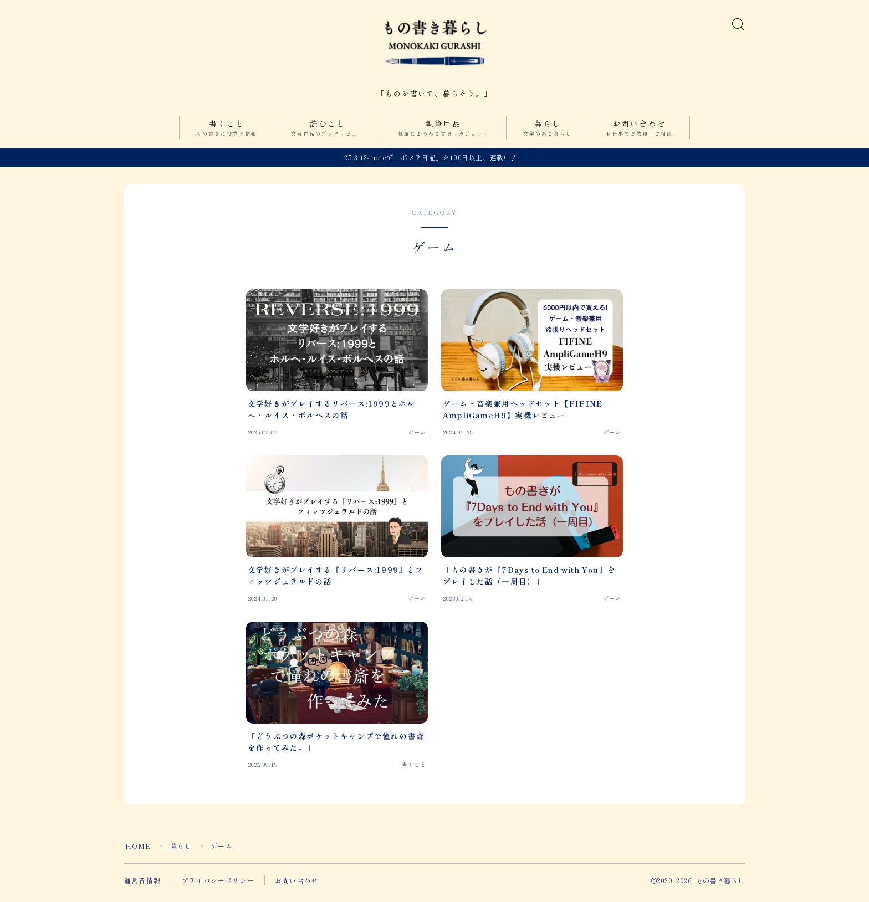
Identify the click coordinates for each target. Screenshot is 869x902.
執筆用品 (443, 134)
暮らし (547, 134)
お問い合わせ (639, 134)
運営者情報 (142, 885)
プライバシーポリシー (217, 885)
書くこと (226, 134)
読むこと (327, 134)
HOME (138, 851)
